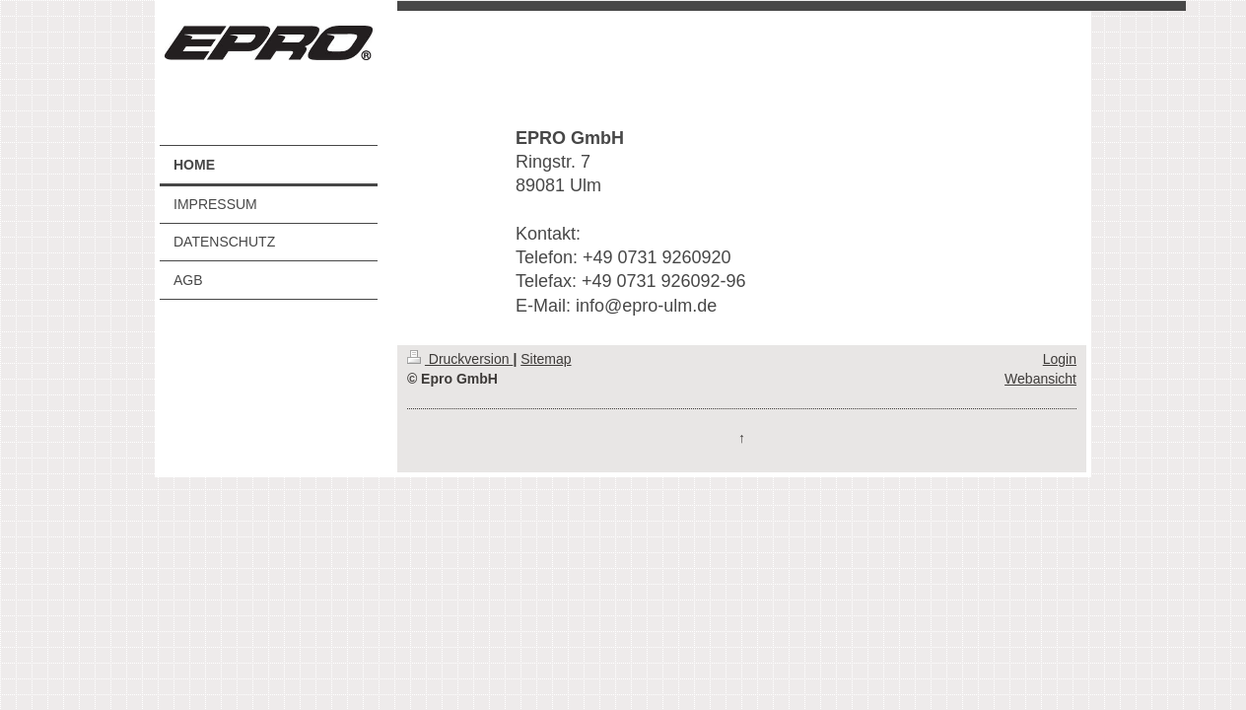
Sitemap (545, 359)
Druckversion (460, 359)
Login (1059, 359)
